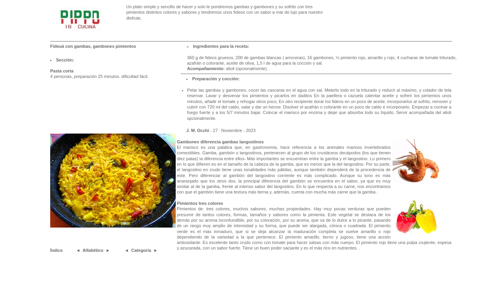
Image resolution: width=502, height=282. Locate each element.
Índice (56, 250)
